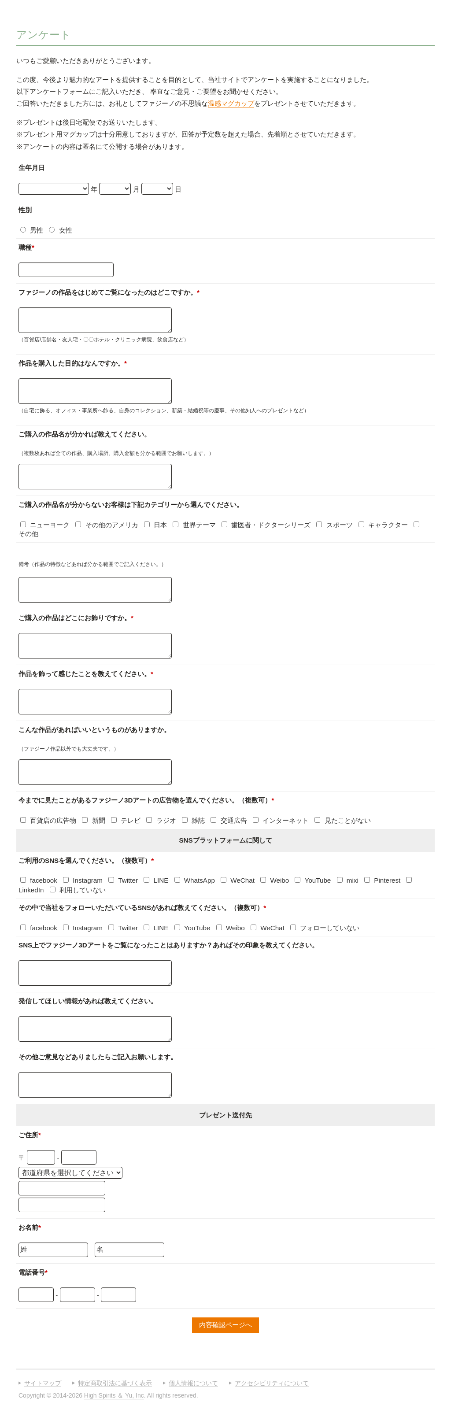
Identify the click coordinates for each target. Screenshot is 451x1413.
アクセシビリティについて (272, 1383)
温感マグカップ (231, 103)
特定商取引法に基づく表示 (115, 1383)
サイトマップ (42, 1383)
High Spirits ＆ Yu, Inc (114, 1395)
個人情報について (193, 1383)
